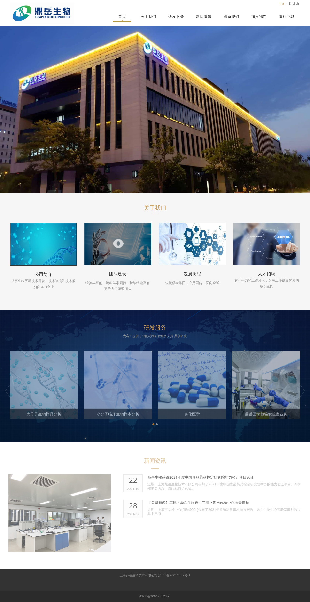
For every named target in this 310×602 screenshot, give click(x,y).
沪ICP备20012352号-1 (174, 575)
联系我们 (231, 16)
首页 (122, 16)
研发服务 (176, 16)
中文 (282, 3)
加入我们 (259, 16)
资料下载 (286, 16)
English (294, 3)
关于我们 (148, 16)
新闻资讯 (203, 16)
